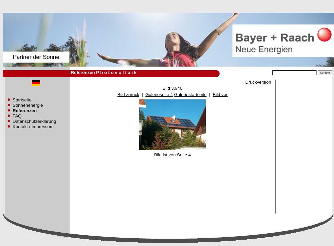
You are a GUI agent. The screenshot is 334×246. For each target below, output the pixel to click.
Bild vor (220, 94)
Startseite (22, 99)
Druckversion (258, 82)
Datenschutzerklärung (34, 121)
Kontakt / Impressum (33, 126)
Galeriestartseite (190, 94)
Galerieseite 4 (159, 94)
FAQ (17, 115)
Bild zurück (128, 94)
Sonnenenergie (28, 105)
